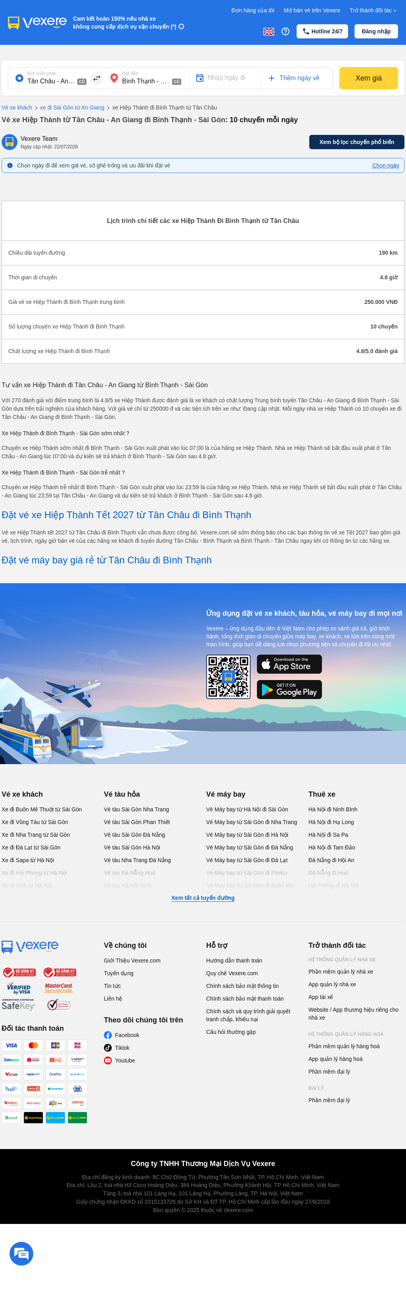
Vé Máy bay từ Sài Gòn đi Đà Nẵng (249, 847)
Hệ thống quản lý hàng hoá (346, 1034)
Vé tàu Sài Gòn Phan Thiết (137, 822)
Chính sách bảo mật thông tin (242, 986)
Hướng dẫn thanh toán (234, 960)
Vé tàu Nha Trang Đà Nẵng (137, 860)
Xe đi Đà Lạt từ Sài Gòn (31, 847)
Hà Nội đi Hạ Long (331, 822)
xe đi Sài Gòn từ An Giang (68, 108)
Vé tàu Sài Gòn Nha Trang (136, 809)
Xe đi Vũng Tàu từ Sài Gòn (35, 822)
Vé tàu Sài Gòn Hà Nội (132, 847)
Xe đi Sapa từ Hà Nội (28, 860)
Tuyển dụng (119, 973)
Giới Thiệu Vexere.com (132, 960)
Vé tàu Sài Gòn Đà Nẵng (134, 835)
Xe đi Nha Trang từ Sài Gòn (36, 835)
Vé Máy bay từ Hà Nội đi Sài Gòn (247, 809)
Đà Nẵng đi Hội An (331, 860)
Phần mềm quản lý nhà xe (340, 971)
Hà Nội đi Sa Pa (328, 835)
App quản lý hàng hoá (335, 1059)
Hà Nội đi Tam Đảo (331, 847)
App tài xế (320, 997)
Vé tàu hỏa (122, 794)
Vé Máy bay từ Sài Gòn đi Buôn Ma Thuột (249, 889)
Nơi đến (130, 73)
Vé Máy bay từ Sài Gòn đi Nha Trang (251, 822)
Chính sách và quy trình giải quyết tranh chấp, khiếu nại (248, 1015)
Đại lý (316, 1088)
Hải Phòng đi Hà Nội (333, 885)
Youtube (125, 1060)
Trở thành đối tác (374, 10)
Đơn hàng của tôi (253, 10)
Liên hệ (113, 998)
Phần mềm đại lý (329, 1071)
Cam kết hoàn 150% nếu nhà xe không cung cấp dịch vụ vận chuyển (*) (124, 22)
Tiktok (122, 1048)
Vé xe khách (17, 107)
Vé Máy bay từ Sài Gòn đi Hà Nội (247, 835)
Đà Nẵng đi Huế (328, 873)
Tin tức (112, 986)
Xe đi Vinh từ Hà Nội (27, 885)
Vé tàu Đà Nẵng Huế (129, 873)
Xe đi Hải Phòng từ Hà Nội (34, 873)
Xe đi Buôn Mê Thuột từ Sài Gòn (42, 809)
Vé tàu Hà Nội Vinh (127, 885)
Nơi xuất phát (41, 73)
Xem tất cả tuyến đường (202, 898)
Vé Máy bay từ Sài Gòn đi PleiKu (246, 873)
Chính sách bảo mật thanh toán (245, 998)
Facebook (127, 1035)
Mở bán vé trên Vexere (312, 10)
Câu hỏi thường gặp (231, 1032)
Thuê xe (321, 794)
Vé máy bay (225, 794)
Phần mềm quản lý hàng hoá (344, 1046)
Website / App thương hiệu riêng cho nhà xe (353, 1014)
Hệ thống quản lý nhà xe (342, 959)
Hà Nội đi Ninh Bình (332, 809)
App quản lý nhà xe (332, 984)
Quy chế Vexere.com (232, 973)
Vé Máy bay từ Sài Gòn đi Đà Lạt (246, 860)
